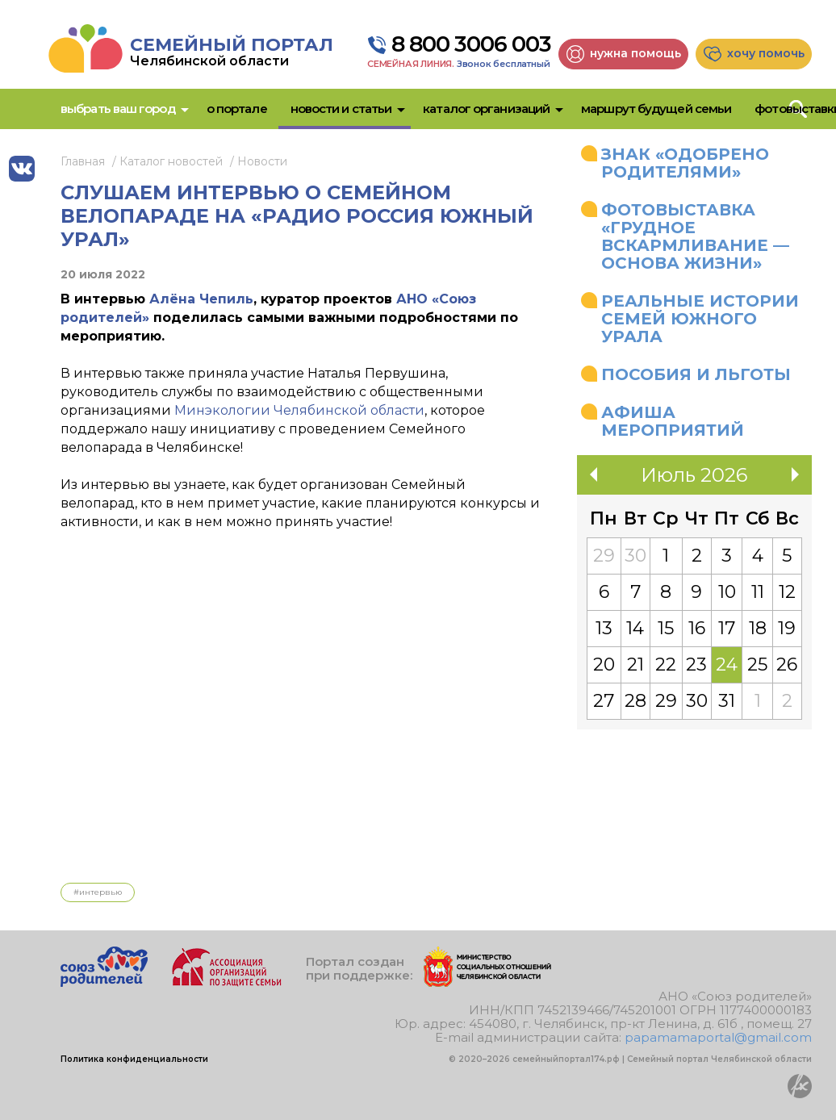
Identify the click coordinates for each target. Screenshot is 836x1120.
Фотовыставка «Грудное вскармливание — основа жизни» (695, 236)
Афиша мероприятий (672, 421)
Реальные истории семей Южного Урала (700, 318)
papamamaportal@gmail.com (718, 1037)
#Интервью (97, 892)
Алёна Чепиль (201, 299)
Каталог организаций (486, 108)
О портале (237, 108)
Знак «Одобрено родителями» (685, 163)
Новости (262, 161)
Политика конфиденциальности (134, 1059)
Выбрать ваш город (118, 108)
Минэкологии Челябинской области (299, 410)
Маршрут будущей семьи (656, 108)
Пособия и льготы (696, 374)
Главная (83, 161)
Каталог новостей (171, 161)
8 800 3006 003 (471, 44)
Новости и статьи (341, 108)
